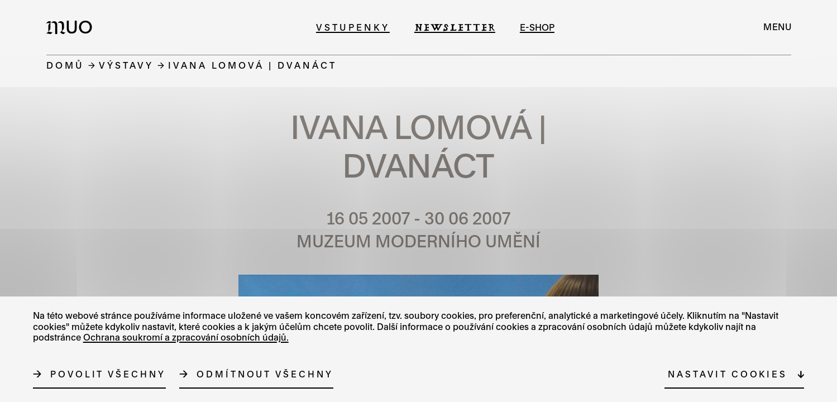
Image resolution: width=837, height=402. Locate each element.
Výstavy (126, 65)
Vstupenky (353, 27)
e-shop (537, 27)
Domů (65, 65)
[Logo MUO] (72, 27)
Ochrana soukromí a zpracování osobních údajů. (186, 337)
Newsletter (454, 27)
